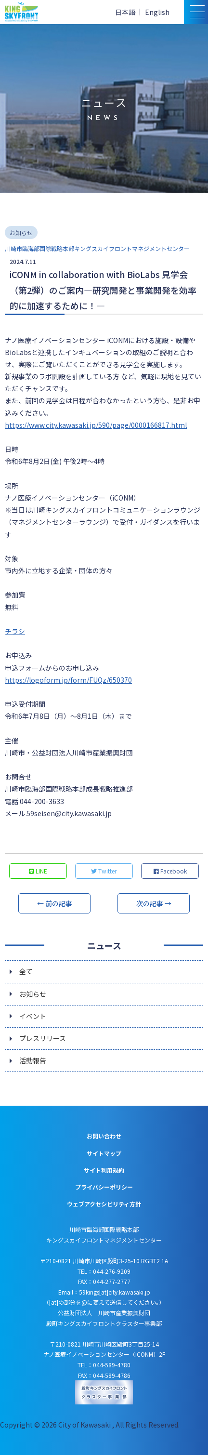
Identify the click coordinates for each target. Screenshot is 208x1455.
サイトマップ (104, 1153)
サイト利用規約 (104, 1170)
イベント (32, 1016)
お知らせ (32, 994)
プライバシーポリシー (104, 1187)
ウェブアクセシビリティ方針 (104, 1204)
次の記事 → (153, 903)
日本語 (125, 12)
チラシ (15, 631)
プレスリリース (42, 1038)
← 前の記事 (54, 903)
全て (26, 971)
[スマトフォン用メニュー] (196, 12)
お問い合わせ (104, 1136)
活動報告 (32, 1060)
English (157, 12)
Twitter (104, 871)
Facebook (170, 871)
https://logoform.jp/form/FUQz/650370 (68, 680)
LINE (38, 871)
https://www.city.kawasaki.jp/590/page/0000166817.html (96, 425)
